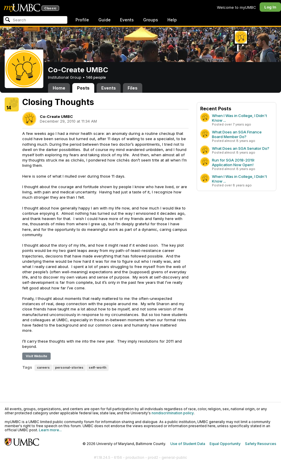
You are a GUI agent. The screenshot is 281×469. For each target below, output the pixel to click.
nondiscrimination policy (173, 413)
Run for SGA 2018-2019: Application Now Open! (233, 162)
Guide (104, 19)
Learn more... (50, 430)
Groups (150, 19)
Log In (270, 7)
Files (133, 87)
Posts (83, 87)
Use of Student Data (187, 443)
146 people (96, 77)
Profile (82, 19)
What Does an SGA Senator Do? (240, 148)
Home (59, 87)
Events (127, 19)
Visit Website (36, 356)
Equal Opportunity (225, 443)
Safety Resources (260, 443)
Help (172, 19)
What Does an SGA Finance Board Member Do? (237, 134)
